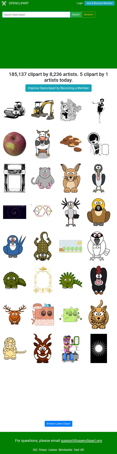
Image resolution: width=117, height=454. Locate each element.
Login (80, 3)
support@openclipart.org (81, 440)
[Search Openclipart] (36, 15)
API (82, 449)
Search (76, 14)
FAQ (35, 449)
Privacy (43, 449)
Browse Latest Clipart (58, 423)
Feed (76, 449)
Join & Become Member (99, 3)
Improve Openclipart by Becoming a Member (58, 88)
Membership (65, 449)
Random (88, 14)
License (53, 449)
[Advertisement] (58, 43)
